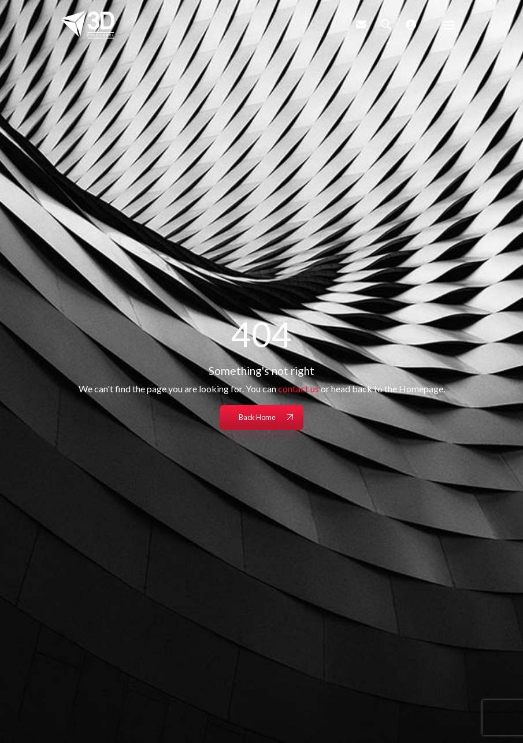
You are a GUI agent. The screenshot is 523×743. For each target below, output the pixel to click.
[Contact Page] (361, 24)
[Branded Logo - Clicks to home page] (88, 25)
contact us (298, 388)
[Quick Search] (386, 24)
